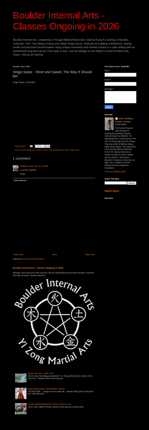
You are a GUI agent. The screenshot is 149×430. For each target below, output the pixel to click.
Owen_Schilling (125, 118)
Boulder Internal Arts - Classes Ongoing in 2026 (38, 268)
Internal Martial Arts (56, 150)
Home (54, 254)
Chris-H (23, 166)
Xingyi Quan (74, 150)
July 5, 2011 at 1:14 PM (38, 166)
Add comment (20, 180)
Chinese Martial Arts (27, 150)
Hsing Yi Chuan (42, 150)
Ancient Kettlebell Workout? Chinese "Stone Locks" (49, 404)
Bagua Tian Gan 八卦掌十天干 (41, 373)
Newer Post (18, 254)
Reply (22, 174)
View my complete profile (115, 172)
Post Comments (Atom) (34, 259)
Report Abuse (112, 191)
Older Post (89, 254)
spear (67, 150)
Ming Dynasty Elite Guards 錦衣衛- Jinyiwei (46, 389)
